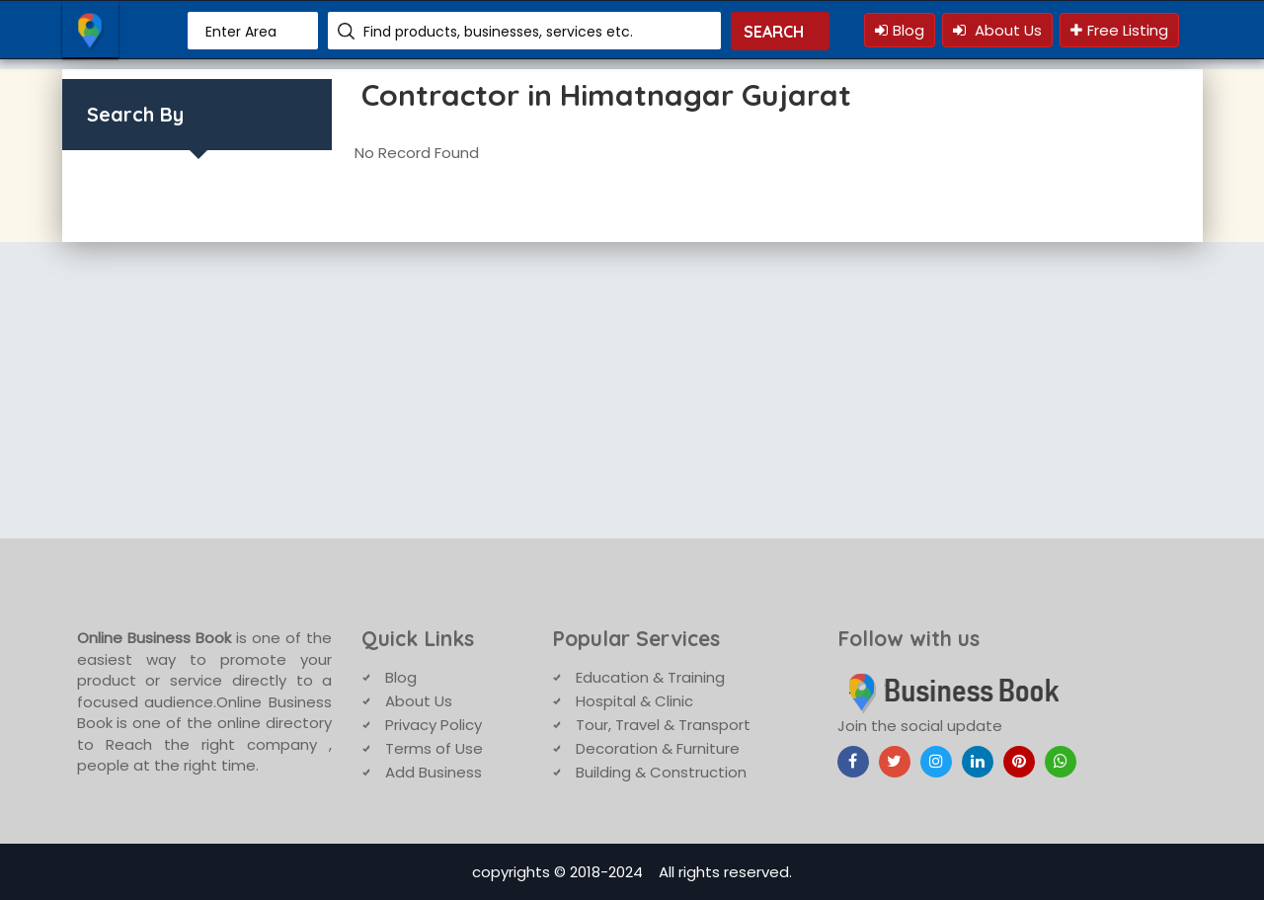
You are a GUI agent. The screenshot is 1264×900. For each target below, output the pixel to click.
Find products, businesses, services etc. (498, 31)
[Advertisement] (632, 390)
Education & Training (650, 677)
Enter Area (240, 31)
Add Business (433, 772)
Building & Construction (661, 772)
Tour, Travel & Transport (663, 724)
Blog (899, 30)
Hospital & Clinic (634, 701)
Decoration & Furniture (658, 748)
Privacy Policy (433, 724)
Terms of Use (434, 748)
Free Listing (1119, 30)
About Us (997, 30)
